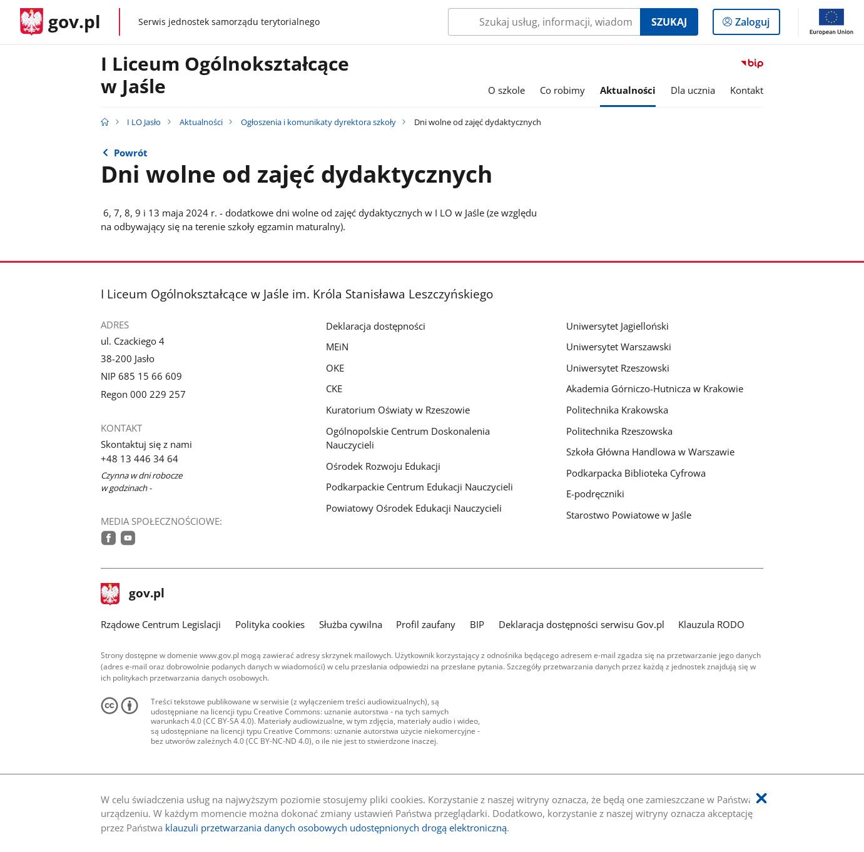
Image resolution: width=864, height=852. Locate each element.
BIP (477, 624)
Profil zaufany (425, 624)
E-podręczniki (595, 493)
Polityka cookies (270, 624)
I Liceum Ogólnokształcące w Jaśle (225, 76)
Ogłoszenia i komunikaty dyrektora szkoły (318, 122)
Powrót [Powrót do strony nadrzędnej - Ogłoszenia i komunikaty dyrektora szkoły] (131, 152)
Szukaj (669, 22)
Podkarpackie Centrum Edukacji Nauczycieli (419, 486)
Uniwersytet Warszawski (618, 346)
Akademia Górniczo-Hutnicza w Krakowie (654, 388)
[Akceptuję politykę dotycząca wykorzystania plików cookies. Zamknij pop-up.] (761, 798)
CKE (334, 388)
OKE (335, 368)
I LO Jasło (144, 122)
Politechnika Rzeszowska (619, 431)
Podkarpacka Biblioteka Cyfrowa (636, 473)
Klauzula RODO (711, 624)
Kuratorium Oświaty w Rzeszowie (398, 409)
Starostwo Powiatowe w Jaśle (628, 515)
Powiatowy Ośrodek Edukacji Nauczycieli (414, 508)
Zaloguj (756, 24)
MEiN (337, 346)
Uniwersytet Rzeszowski (617, 368)
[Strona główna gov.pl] (60, 22)
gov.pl (133, 594)
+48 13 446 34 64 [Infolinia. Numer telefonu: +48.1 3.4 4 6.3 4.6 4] (139, 458)
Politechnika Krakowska (617, 409)
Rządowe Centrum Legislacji (161, 624)
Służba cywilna (350, 624)
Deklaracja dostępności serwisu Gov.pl (581, 624)
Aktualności (201, 122)
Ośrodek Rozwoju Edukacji (383, 466)
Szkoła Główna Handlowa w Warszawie (650, 451)
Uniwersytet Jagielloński (617, 326)
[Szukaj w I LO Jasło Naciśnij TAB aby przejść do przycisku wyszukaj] (544, 22)
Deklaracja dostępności (375, 326)
